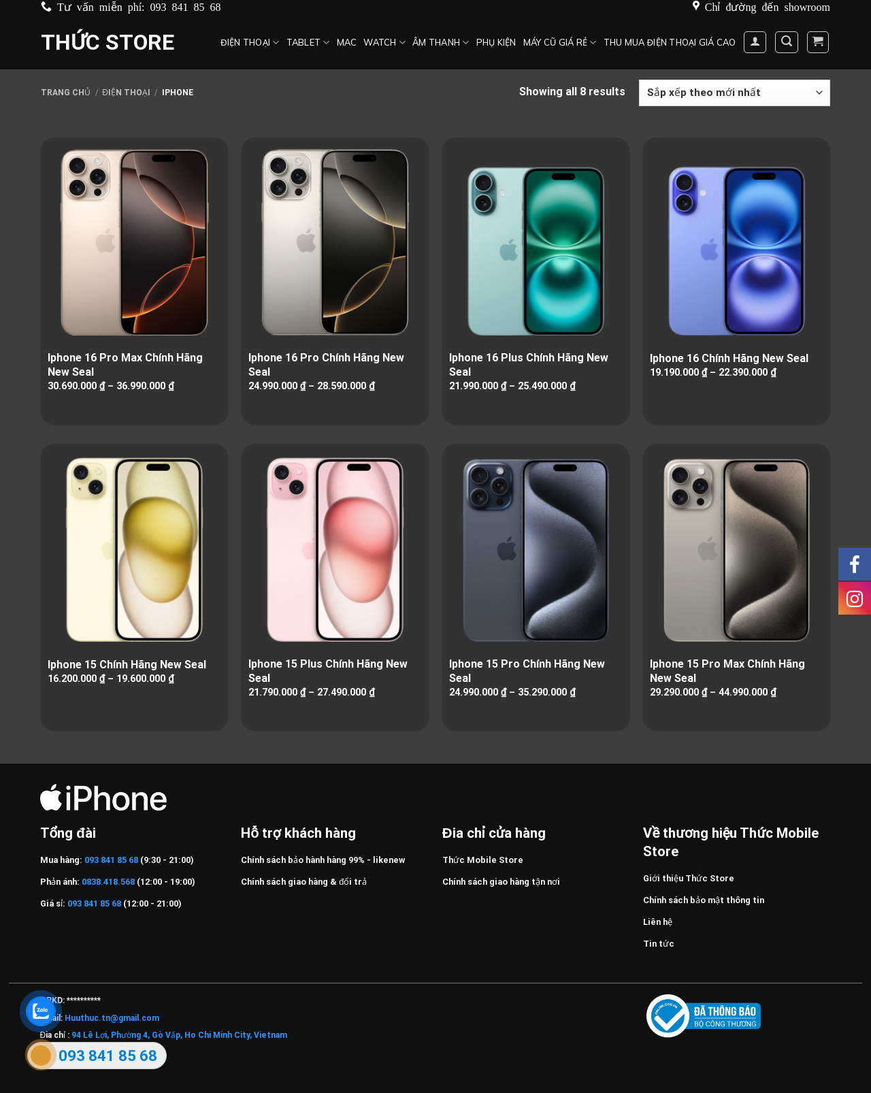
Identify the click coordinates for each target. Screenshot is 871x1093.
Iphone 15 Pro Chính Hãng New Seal (527, 671)
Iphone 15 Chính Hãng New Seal (127, 664)
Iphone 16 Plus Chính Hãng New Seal (528, 364)
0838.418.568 (108, 882)
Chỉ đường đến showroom (767, 6)
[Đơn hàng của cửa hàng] (734, 93)
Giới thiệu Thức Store (688, 878)
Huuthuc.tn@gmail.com (112, 1018)
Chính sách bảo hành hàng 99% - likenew (323, 860)
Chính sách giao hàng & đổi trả (304, 882)
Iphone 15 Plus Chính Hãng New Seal (328, 671)
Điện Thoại (249, 42)
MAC (347, 42)
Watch (384, 42)
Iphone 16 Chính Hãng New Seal (729, 358)
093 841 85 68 (185, 6)
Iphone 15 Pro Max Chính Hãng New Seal (727, 671)
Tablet (308, 42)
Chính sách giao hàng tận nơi (501, 882)
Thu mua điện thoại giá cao (670, 42)
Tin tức (658, 944)
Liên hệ (657, 922)
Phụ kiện (496, 42)
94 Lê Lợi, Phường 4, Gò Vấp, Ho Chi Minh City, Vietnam (179, 1035)
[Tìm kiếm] (786, 42)
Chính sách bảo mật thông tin (703, 900)
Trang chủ (66, 92)
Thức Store (107, 42)
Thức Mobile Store (482, 860)
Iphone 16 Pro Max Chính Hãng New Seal (125, 364)
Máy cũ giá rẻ (560, 42)
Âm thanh (441, 42)
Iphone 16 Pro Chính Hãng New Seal (326, 364)
